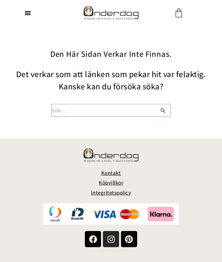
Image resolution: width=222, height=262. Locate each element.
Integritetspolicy (111, 192)
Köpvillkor (111, 182)
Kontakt (111, 172)
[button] (28, 13)
